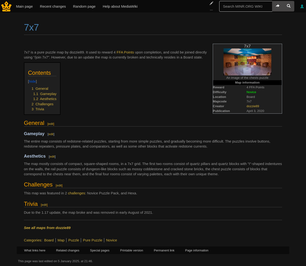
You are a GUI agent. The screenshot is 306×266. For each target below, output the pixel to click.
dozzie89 (252, 106)
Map (61, 240)
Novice (111, 240)
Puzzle (73, 240)
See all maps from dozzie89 (47, 228)
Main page (24, 6)
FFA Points (125, 52)
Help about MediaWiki (120, 6)
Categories (32, 240)
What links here (34, 250)
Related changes (67, 250)
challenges (76, 193)
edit (50, 124)
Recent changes (53, 6)
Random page (84, 6)
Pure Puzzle (92, 240)
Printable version (131, 250)
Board (49, 240)
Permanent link (164, 250)
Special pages (99, 250)
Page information (196, 250)
